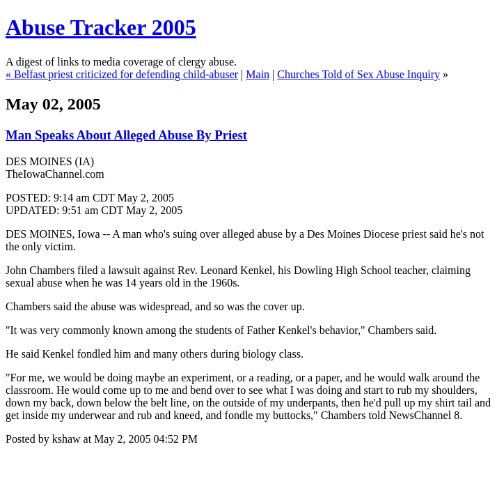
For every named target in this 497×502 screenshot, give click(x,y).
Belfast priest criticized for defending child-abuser (126, 74)
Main (257, 74)
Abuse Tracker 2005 (101, 27)
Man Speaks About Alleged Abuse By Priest (126, 135)
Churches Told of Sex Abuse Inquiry (358, 74)
